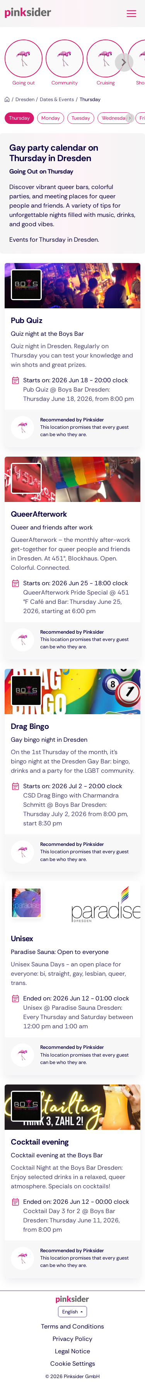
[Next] (124, 62)
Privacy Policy (72, 1339)
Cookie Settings (72, 1364)
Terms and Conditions (72, 1326)
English (70, 1311)
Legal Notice (72, 1351)
